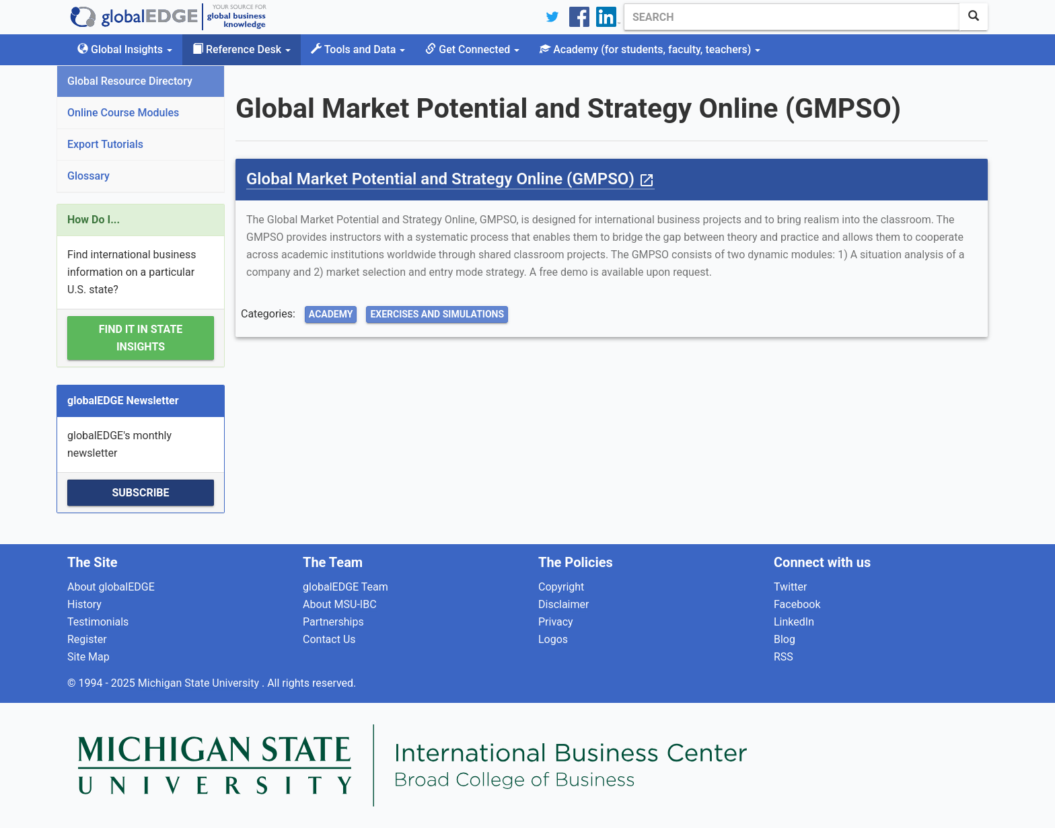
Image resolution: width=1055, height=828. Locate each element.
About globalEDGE (111, 586)
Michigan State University (200, 683)
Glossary (88, 176)
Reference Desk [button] (241, 49)
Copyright (561, 586)
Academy (331, 314)
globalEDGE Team (345, 586)
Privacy (555, 621)
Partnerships (333, 621)
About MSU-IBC (340, 604)
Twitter (790, 586)
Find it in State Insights (141, 338)
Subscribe (140, 492)
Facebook (797, 604)
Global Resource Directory (129, 81)
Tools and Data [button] (358, 49)
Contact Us (329, 639)
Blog (784, 639)
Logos (553, 639)
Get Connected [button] (472, 49)
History (84, 604)
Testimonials (98, 621)
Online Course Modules (123, 112)
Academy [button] (650, 49)
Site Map (88, 656)
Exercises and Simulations (437, 314)
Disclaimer (563, 604)
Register (87, 639)
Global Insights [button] (124, 49)
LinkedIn (794, 621)
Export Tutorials (105, 144)
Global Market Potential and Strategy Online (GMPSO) (450, 179)
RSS (783, 656)
